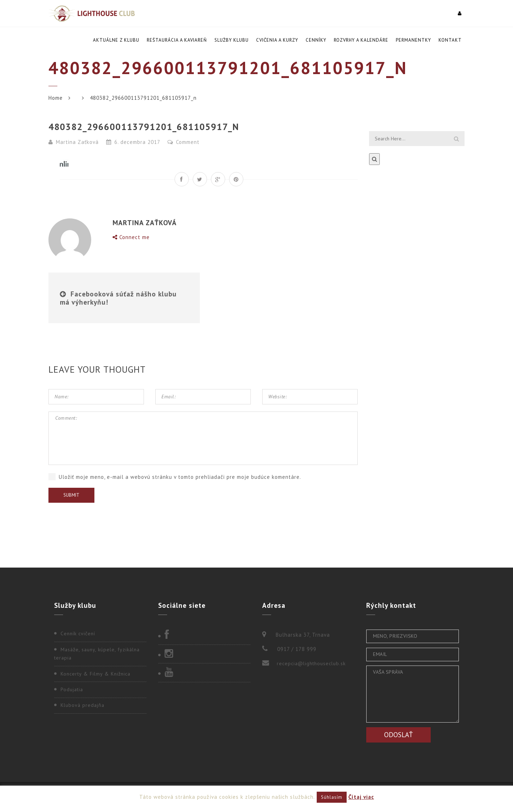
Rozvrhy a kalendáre (361, 40)
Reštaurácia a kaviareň (177, 40)
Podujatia (72, 689)
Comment (183, 142)
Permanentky (413, 40)
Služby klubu (231, 40)
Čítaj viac (361, 796)
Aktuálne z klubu (116, 40)
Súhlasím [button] (331, 797)
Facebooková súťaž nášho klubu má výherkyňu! (118, 297)
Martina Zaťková (77, 142)
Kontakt (450, 40)
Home (55, 97)
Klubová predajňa (82, 705)
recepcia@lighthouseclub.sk (311, 663)
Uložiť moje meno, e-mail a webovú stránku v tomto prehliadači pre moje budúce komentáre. (180, 477)
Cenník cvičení (78, 633)
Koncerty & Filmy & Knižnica (95, 674)
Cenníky (316, 40)
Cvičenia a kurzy (277, 40)
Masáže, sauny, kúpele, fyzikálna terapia (97, 653)
